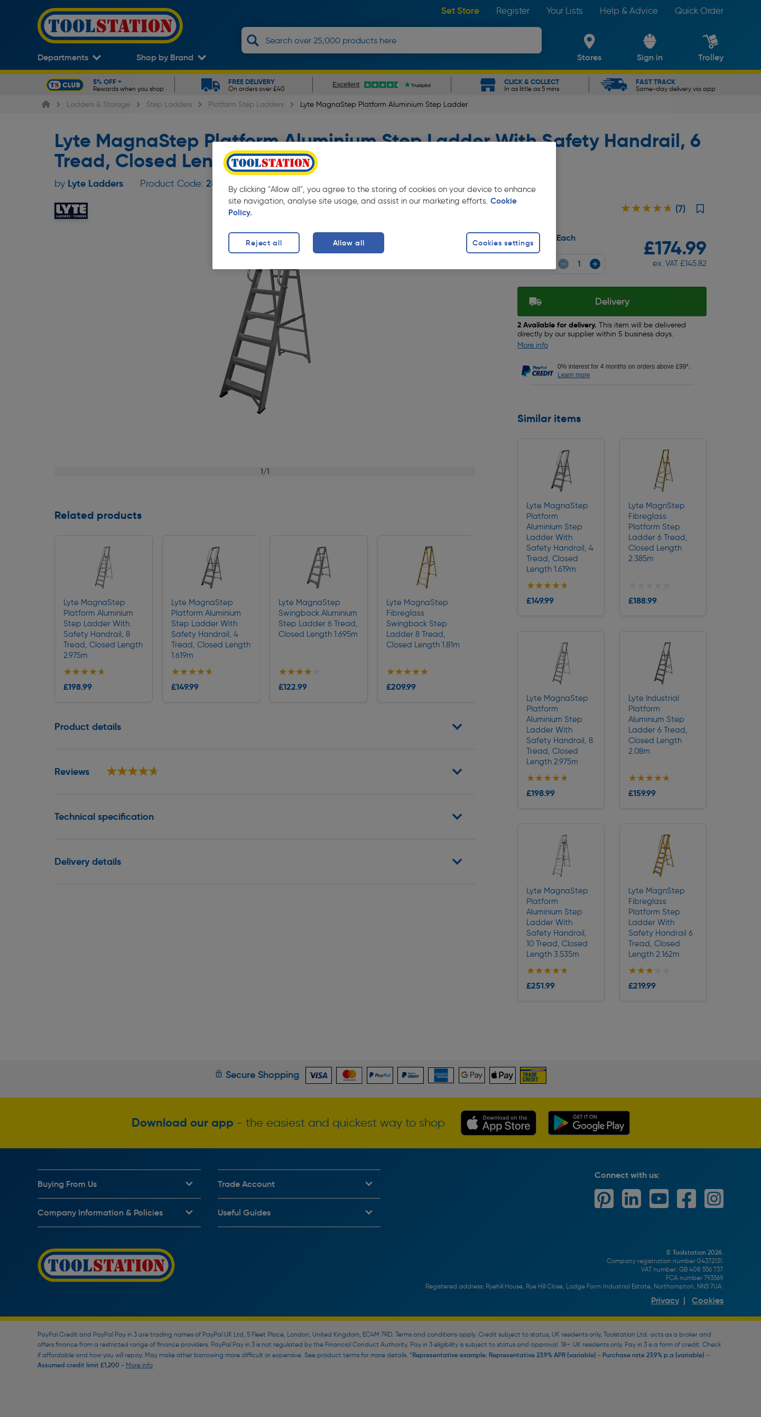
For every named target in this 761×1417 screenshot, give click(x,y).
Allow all (348, 243)
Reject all (264, 243)
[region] (384, 205)
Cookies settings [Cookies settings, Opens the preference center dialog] (503, 243)
